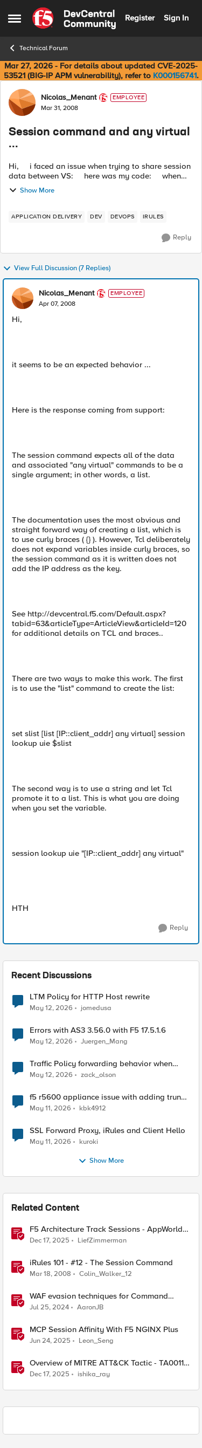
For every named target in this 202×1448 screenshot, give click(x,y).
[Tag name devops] (122, 217)
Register (140, 18)
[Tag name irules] (153, 217)
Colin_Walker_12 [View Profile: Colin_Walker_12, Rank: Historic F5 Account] (105, 1274)
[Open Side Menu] (14, 18)
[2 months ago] (51, 1008)
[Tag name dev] (96, 217)
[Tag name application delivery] (47, 217)
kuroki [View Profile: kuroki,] (88, 1142)
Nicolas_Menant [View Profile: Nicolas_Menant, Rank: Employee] (68, 97)
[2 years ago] (49, 1307)
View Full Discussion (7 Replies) (56, 268)
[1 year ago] (50, 1341)
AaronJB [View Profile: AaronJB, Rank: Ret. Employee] (90, 1307)
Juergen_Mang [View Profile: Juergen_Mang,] (104, 1042)
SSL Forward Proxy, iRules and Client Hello (107, 1130)
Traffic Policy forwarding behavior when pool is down (101, 1063)
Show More (31, 190)
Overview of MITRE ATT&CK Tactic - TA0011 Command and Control (107, 1363)
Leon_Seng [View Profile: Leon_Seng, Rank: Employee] (96, 1341)
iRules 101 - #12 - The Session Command (101, 1262)
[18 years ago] (50, 1274)
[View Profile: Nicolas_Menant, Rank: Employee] (22, 102)
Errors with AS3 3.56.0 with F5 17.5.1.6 (98, 1030)
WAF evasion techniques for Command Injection (99, 1296)
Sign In (176, 18)
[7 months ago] (49, 1241)
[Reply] (176, 238)
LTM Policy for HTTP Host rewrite (90, 996)
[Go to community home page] (74, 18)
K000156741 (175, 75)
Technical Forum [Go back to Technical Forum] (38, 48)
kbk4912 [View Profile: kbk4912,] (92, 1108)
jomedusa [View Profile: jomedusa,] (96, 1008)
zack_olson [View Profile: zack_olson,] (98, 1075)
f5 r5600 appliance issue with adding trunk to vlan (107, 1097)
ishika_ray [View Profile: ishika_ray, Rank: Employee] (94, 1374)
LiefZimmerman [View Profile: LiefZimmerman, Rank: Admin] (102, 1241)
